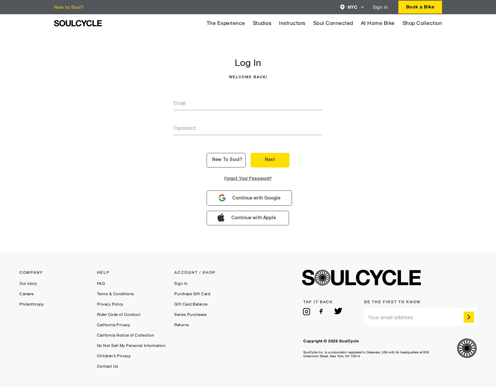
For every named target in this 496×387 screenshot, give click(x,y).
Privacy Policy (110, 304)
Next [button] (270, 160)
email (180, 104)
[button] (352, 7)
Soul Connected (333, 23)
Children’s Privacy (114, 356)
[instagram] (306, 312)
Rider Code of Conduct (119, 314)
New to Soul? (68, 7)
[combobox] (352, 7)
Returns (181, 325)
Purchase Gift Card (192, 294)
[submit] (469, 317)
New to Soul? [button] (227, 160)
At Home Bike (378, 23)
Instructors (292, 23)
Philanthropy (31, 304)
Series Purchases (190, 314)
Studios (262, 23)
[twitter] (338, 312)
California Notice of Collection (126, 335)
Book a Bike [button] (420, 6)
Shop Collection (422, 23)
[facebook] (322, 312)
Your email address (390, 317)
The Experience (226, 23)
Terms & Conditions (115, 294)
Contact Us (107, 366)
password (185, 129)
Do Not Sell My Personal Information (131, 345)
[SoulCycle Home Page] (78, 23)
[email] (420, 317)
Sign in (380, 7)
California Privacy (113, 325)
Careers (26, 294)
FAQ (101, 283)
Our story (28, 283)
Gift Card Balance (191, 304)
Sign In (181, 283)
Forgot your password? (248, 179)
